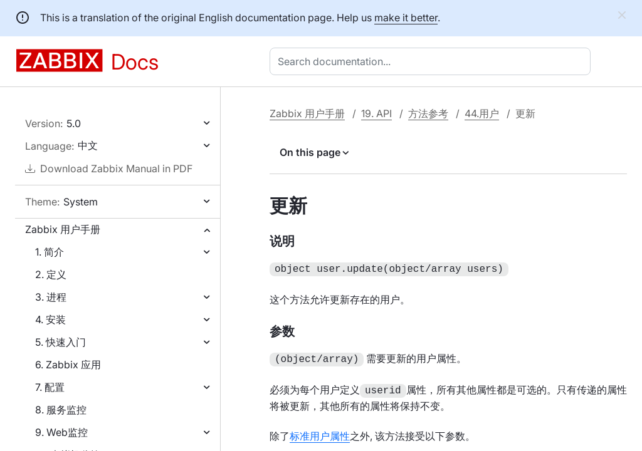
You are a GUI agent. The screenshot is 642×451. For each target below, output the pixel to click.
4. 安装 (50, 319)
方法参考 (428, 113)
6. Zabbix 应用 (68, 364)
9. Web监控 (61, 432)
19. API (376, 113)
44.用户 (482, 113)
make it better (406, 17)
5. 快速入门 (60, 342)
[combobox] (433, 61)
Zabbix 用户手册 (62, 229)
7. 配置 (50, 387)
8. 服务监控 (61, 409)
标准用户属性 (320, 432)
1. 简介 (49, 252)
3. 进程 (50, 297)
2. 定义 (50, 274)
